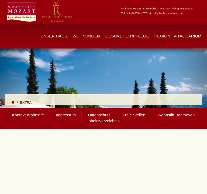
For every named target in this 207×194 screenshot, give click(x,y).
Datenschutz (99, 115)
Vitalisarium (187, 36)
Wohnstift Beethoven (176, 115)
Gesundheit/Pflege (127, 36)
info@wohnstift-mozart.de (168, 13)
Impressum (66, 115)
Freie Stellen (134, 115)
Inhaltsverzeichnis (103, 121)
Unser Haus (54, 36)
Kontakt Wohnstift (28, 115)
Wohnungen (86, 36)
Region (162, 36)
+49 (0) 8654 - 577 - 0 (138, 13)
